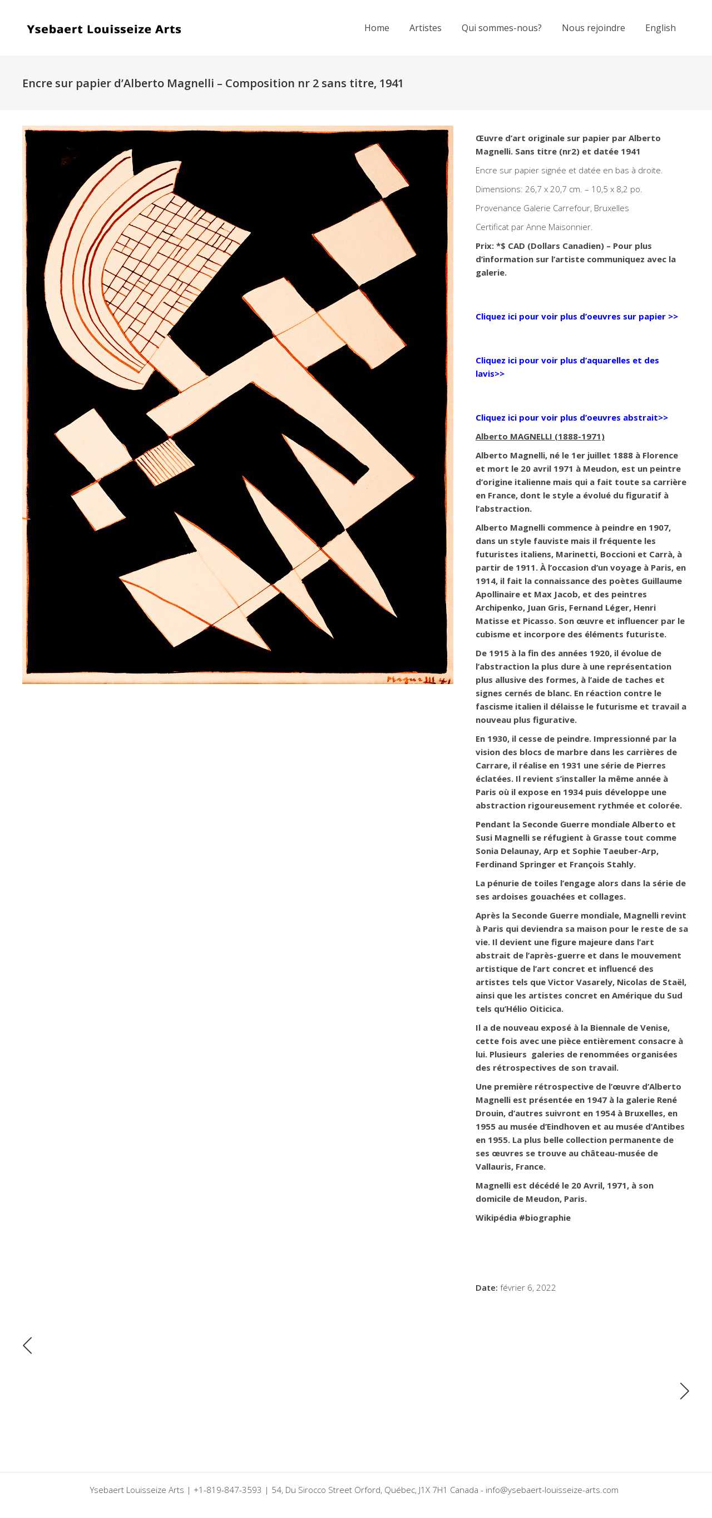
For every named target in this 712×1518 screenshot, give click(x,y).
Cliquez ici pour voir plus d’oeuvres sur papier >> (577, 316)
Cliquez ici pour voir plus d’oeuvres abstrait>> (572, 417)
